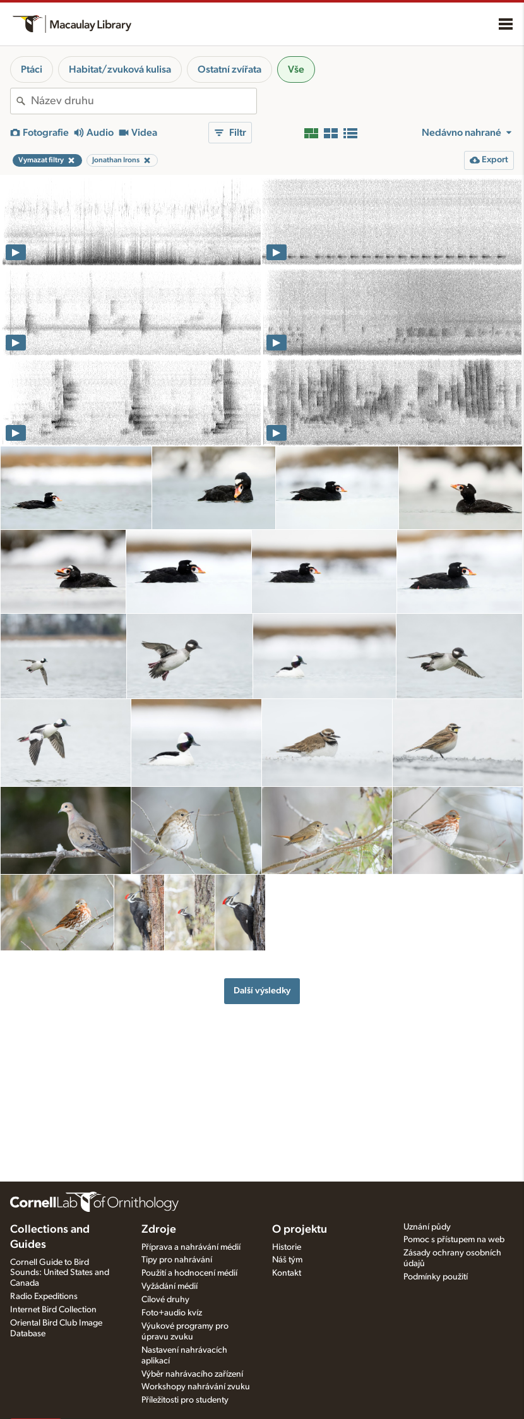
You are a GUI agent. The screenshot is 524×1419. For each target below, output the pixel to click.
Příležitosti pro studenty (185, 1400)
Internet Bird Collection (53, 1309)
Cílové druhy (165, 1299)
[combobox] (143, 101)
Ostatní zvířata (229, 69)
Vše (296, 69)
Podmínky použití (435, 1276)
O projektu (299, 1229)
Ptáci (31, 69)
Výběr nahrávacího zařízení (192, 1374)
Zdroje (158, 1229)
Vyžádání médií (169, 1286)
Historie (286, 1247)
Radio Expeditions (44, 1296)
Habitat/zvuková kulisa (120, 69)
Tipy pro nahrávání (176, 1259)
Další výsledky (262, 990)
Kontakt (286, 1273)
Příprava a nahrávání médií (191, 1247)
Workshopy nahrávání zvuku (195, 1386)
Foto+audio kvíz (171, 1312)
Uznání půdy (427, 1227)
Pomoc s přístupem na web (453, 1239)
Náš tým (287, 1259)
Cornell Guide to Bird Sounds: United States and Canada (59, 1273)
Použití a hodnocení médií (189, 1273)
